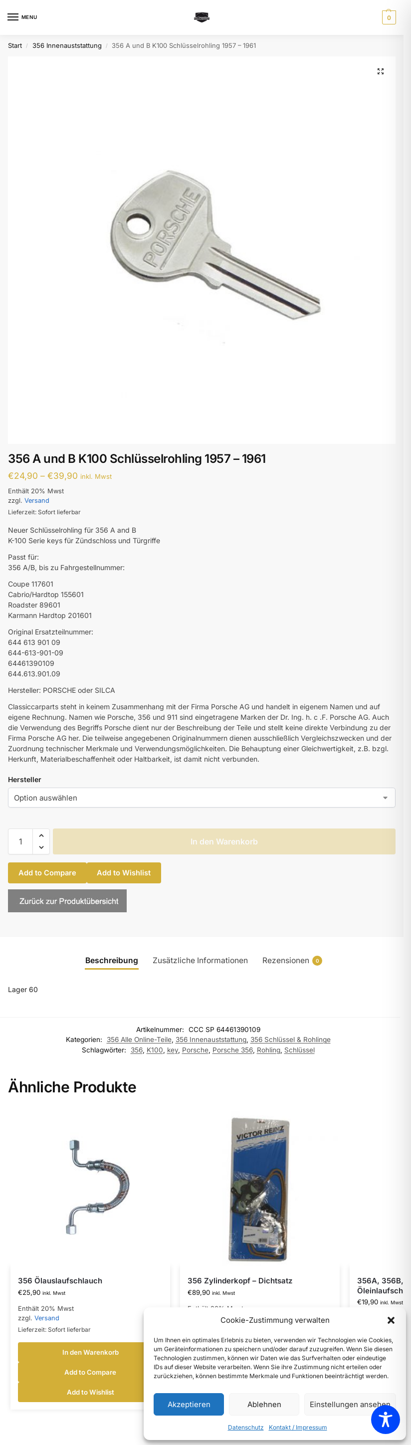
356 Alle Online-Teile (139, 1039)
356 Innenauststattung (67, 45)
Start (15, 45)
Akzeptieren (189, 1404)
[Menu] (22, 17)
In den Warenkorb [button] (90, 1352)
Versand (36, 500)
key (172, 1050)
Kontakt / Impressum (298, 1427)
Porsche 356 (232, 1050)
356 (137, 1050)
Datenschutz (246, 1427)
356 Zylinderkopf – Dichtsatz (240, 1280)
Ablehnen (264, 1404)
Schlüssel (299, 1050)
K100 (155, 1050)
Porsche (195, 1050)
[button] (391, 1320)
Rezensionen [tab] (292, 961)
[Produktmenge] (20, 841)
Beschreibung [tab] (111, 960)
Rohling (268, 1050)
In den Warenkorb (224, 841)
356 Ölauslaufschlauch (60, 1280)
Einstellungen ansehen (350, 1404)
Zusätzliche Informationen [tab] (200, 960)
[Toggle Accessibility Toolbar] (385, 1419)
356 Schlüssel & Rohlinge (290, 1039)
